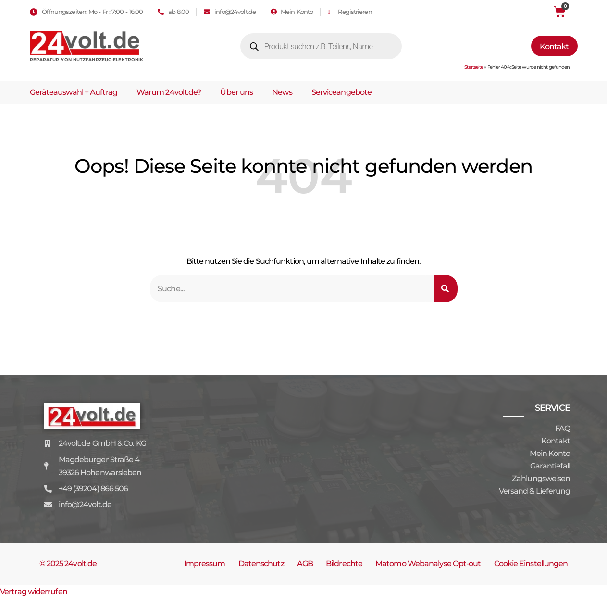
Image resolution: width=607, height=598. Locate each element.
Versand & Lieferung (534, 490)
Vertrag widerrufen (33, 591)
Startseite (473, 67)
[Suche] (446, 288)
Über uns (236, 92)
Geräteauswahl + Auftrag (73, 92)
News (282, 92)
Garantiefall (550, 465)
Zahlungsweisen (541, 478)
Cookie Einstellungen (531, 563)
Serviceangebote (341, 92)
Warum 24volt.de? (168, 92)
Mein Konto (550, 453)
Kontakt (555, 440)
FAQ (562, 428)
